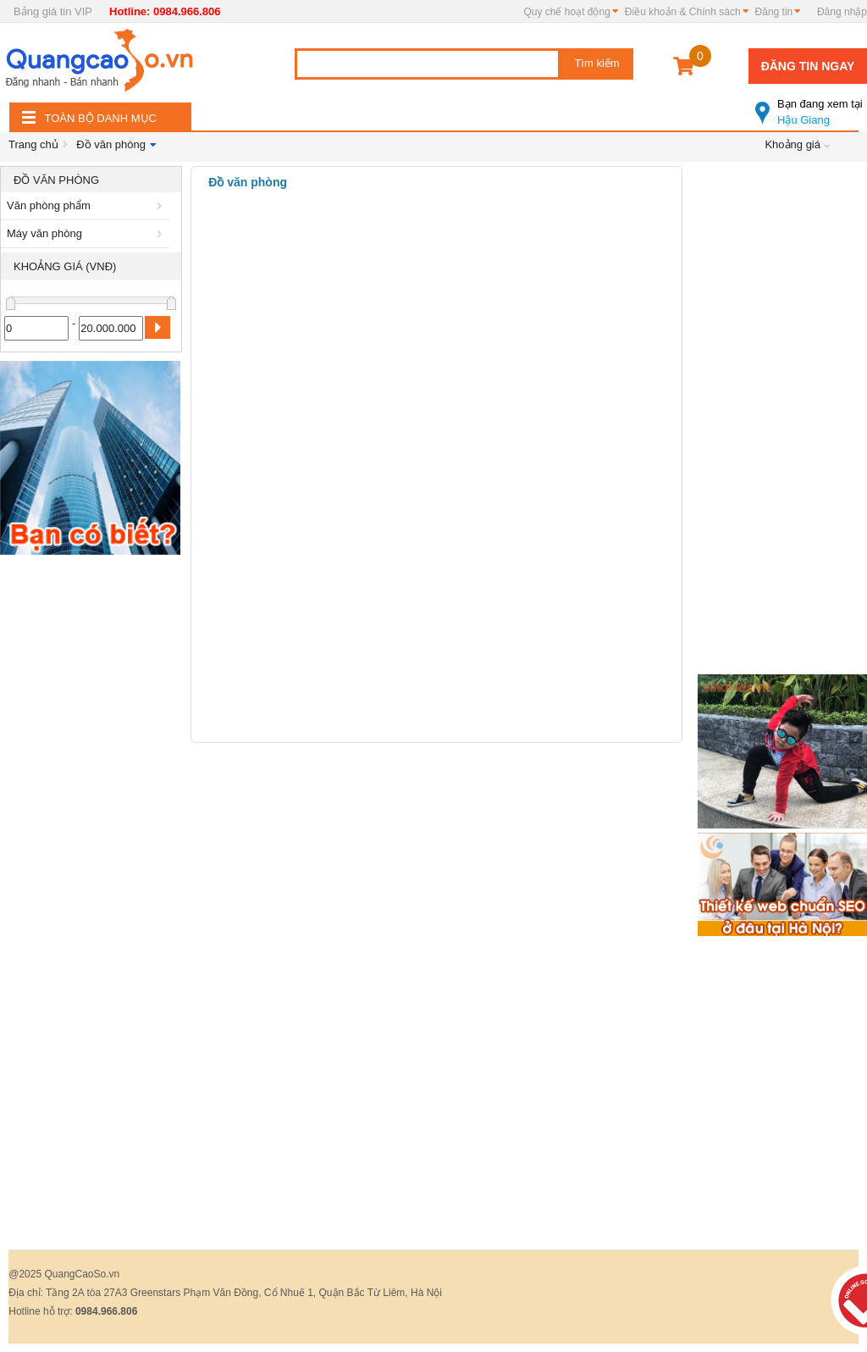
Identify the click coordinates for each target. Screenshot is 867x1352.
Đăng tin (774, 12)
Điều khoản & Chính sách (683, 12)
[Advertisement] (91, 817)
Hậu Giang (811, 105)
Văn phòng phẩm (87, 205)
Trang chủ (33, 144)
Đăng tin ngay (808, 66)
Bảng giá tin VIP (53, 11)
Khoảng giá (792, 144)
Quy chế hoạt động (566, 12)
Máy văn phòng (87, 233)
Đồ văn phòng (111, 144)
